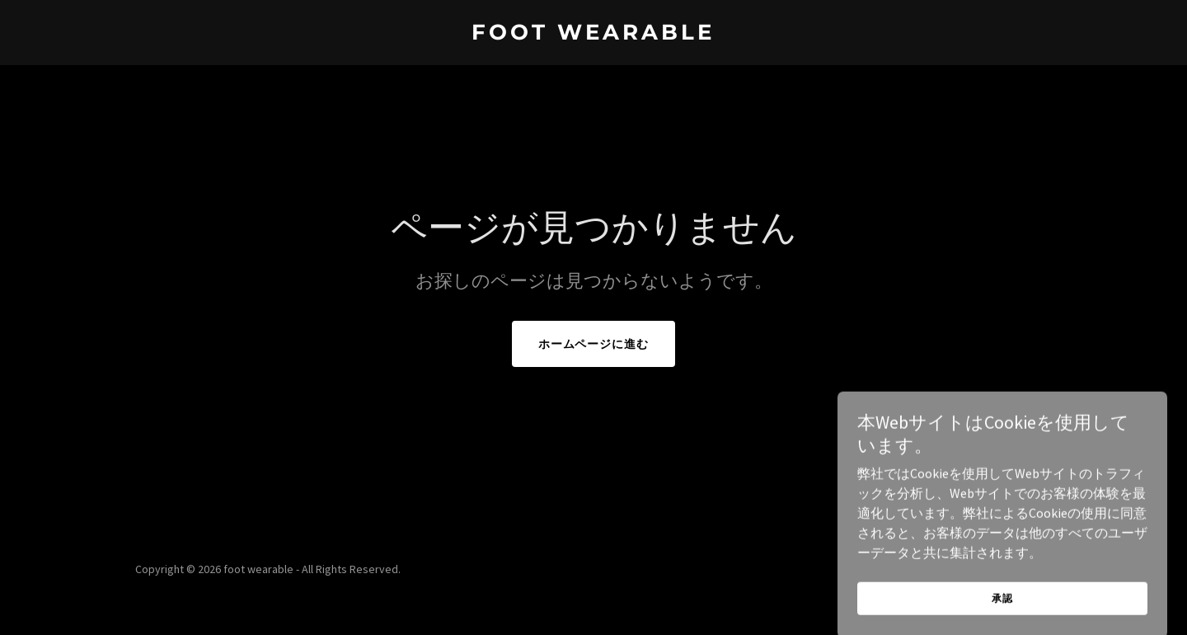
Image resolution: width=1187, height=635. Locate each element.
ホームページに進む (594, 343)
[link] (593, 34)
